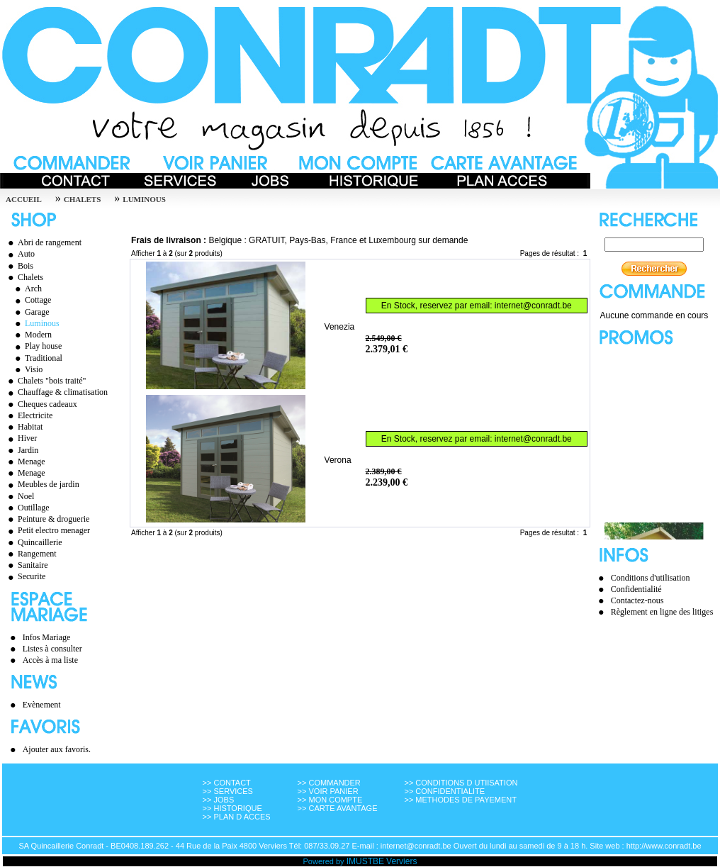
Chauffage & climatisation (56, 392)
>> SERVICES (228, 791)
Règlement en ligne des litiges (662, 612)
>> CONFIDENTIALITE (444, 791)
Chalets (82, 199)
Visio (27, 369)
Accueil (24, 199)
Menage (24, 461)
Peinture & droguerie (46, 519)
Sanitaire (26, 565)
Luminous (144, 199)
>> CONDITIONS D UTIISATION (460, 782)
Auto (19, 254)
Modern (31, 335)
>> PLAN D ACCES (237, 816)
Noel (19, 496)
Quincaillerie (33, 542)
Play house (36, 346)
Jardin (21, 450)
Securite (24, 576)
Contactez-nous (637, 600)
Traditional (36, 358)
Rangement (30, 554)
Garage (30, 312)
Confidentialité (636, 589)
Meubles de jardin (41, 484)
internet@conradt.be (533, 306)
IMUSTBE (365, 861)
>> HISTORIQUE (232, 808)
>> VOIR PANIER (328, 791)
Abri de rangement (42, 242)
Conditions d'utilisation (650, 578)
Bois (18, 266)
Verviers (401, 861)
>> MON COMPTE (330, 799)
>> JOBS (219, 799)
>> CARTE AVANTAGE (338, 808)
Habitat (23, 427)
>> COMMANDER (329, 782)
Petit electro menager (47, 530)
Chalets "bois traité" (45, 381)
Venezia (340, 327)
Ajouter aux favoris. (57, 749)
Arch (26, 288)
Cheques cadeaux (40, 404)
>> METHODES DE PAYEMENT (460, 799)
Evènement (42, 705)
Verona (338, 460)
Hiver (20, 438)
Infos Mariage (47, 637)
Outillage (27, 508)
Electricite (28, 415)
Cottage (31, 300)
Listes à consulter (52, 649)
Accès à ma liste (50, 660)
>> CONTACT (227, 782)
